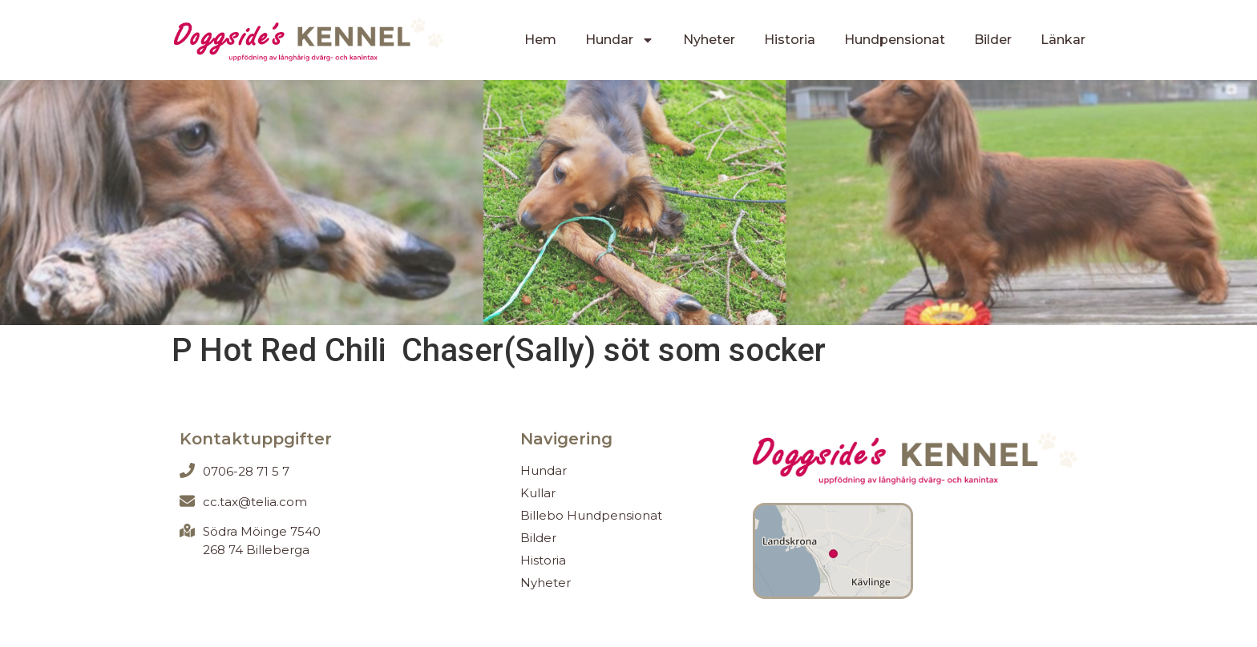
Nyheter (709, 39)
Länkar (1063, 39)
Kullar (538, 492)
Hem (540, 39)
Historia (789, 39)
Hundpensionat (894, 39)
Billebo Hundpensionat (591, 515)
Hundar (619, 40)
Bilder (993, 39)
